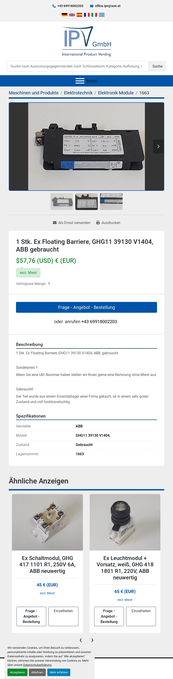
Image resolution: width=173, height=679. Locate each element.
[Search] (78, 66)
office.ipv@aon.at (108, 6)
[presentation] (80, 639)
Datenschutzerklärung (37, 665)
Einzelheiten (63, 611)
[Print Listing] (108, 223)
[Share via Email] (71, 223)
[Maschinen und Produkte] (34, 93)
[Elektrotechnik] (78, 93)
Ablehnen (37, 672)
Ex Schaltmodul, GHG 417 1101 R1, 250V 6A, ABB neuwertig (47, 564)
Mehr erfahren (59, 672)
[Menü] (79, 80)
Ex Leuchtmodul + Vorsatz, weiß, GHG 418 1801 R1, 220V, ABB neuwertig (125, 568)
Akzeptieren (17, 672)
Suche (157, 66)
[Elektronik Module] (116, 93)
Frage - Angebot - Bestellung (86, 307)
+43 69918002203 (70, 6)
